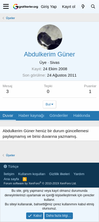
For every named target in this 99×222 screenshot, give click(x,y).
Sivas (55, 62)
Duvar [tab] (8, 115)
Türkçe (11, 166)
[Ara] (93, 6)
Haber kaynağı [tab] (31, 115)
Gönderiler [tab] (59, 115)
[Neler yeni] (83, 6)
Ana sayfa (11, 179)
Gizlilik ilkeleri (59, 174)
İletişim (9, 174)
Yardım (79, 174)
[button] (6, 6)
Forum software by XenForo (40, 183)
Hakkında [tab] (81, 115)
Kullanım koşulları (31, 174)
